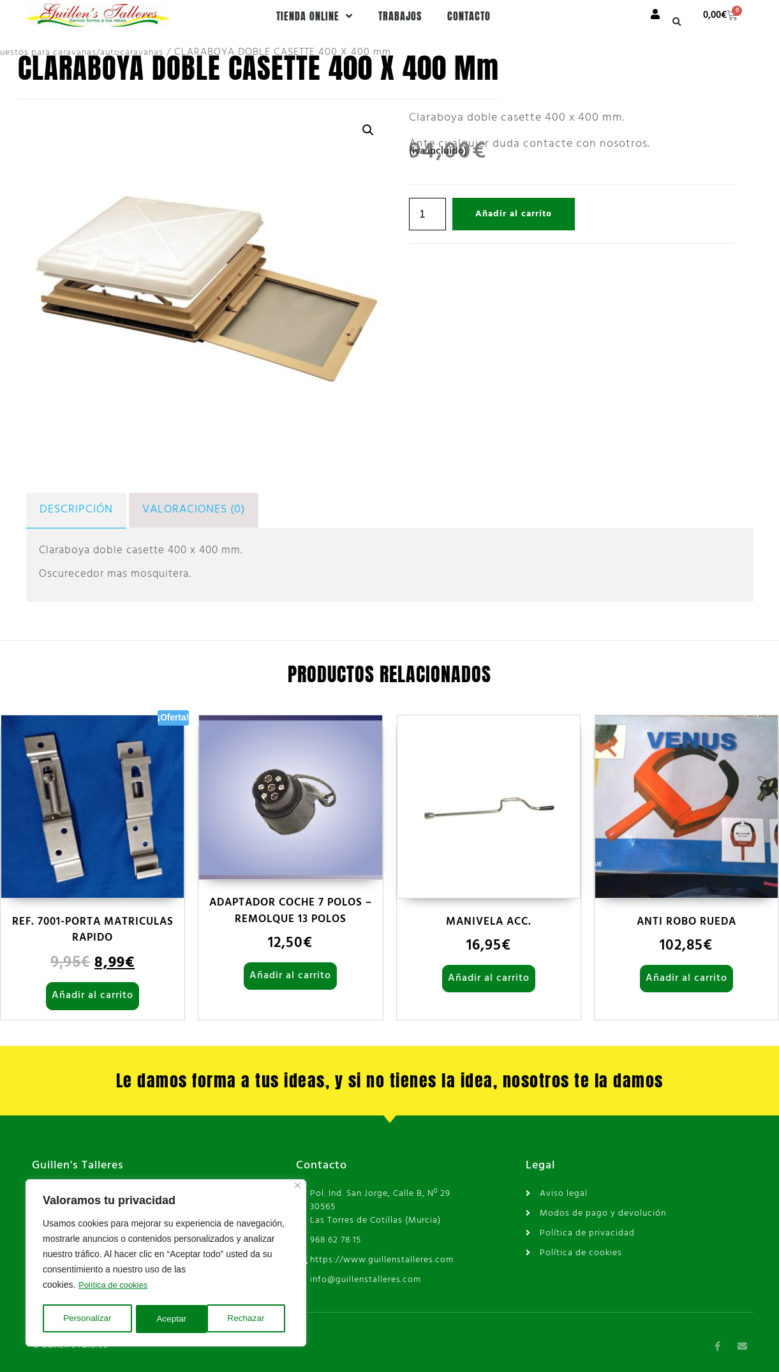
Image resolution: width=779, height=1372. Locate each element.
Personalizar (87, 1319)
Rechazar (175, 1319)
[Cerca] (297, 1188)
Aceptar (254, 1319)
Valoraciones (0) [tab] (186, 509)
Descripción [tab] (73, 509)
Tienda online (314, 15)
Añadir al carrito (513, 214)
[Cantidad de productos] (427, 214)
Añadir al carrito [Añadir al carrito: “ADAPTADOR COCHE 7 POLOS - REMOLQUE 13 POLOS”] (290, 974)
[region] (166, 1264)
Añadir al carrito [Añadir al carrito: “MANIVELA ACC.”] (489, 977)
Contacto (469, 16)
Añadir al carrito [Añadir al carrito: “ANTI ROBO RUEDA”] (686, 977)
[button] (676, 22)
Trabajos (400, 16)
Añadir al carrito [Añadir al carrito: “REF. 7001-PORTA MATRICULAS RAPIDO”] (92, 994)
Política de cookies (115, 1287)
